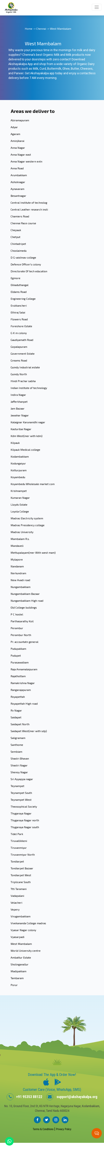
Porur (14, 985)
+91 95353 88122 (24, 1096)
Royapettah (18, 696)
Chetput (15, 236)
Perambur (17, 628)
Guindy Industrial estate (25, 367)
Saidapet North (20, 724)
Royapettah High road (24, 703)
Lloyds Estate (19, 504)
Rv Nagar (16, 710)
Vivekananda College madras (28, 923)
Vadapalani (17, 895)
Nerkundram (18, 573)
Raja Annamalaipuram (24, 669)
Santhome (17, 744)
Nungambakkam (20, 586)
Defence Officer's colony (26, 264)
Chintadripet (18, 243)
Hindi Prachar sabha (23, 381)
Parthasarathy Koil (22, 621)
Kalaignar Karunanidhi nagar (28, 422)
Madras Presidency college (27, 525)
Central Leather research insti (29, 209)
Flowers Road (19, 319)
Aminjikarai (17, 140)
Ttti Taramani (19, 888)
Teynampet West (21, 799)
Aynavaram (17, 188)
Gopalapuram (19, 346)
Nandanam (17, 566)
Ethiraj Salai (18, 312)
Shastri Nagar (19, 765)
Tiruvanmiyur (19, 847)
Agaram (15, 134)
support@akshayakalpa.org (71, 1097)
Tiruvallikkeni (19, 840)
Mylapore (17, 559)
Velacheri (16, 902)
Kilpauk (15, 442)
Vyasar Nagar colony (23, 930)
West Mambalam (21, 943)
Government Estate (23, 353)
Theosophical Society (24, 806)
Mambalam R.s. (20, 538)
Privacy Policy (63, 1129)
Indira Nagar (18, 394)
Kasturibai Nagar (21, 429)
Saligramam (18, 737)
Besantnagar (18, 195)
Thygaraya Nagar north (25, 820)
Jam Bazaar (17, 408)
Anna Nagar (18, 147)
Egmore (15, 278)
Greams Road (19, 360)
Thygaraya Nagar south (25, 827)
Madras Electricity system (27, 518)
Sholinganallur (19, 964)
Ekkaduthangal (19, 285)
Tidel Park (17, 834)
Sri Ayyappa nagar (22, 779)
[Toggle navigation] (96, 7)
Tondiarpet (17, 861)
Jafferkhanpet (19, 401)
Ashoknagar (18, 182)
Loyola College (20, 511)
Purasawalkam (20, 662)
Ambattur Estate (21, 957)
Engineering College (23, 298)
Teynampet (17, 786)
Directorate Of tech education (29, 271)
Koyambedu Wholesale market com (33, 484)
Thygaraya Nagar (21, 813)
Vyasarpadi (17, 936)
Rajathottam (18, 676)
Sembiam (16, 751)
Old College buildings (24, 607)
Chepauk (16, 230)
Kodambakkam (20, 456)
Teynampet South (21, 792)
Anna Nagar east (21, 154)
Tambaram (17, 978)
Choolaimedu (19, 250)
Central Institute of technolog (29, 202)
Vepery (15, 909)
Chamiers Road (20, 216)
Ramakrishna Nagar (23, 683)
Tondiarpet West (21, 875)
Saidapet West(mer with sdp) (29, 731)
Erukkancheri (19, 305)
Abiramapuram (20, 120)
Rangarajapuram (21, 689)
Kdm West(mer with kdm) (26, 436)
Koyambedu (18, 477)
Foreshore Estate (21, 326)
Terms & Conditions (43, 1129)
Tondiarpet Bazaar (22, 868)
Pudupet (16, 655)
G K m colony (19, 333)
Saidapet (16, 717)
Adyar (14, 127)
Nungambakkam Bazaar (25, 593)
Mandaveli (17, 545)
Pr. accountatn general (24, 641)
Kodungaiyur (18, 463)
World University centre (26, 950)
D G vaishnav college (23, 257)
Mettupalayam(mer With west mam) (33, 552)
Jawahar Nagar (20, 415)
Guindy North (19, 374)
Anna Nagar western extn (26, 161)
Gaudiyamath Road (22, 339)
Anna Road (17, 168)
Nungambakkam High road (27, 600)
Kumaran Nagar (20, 497)
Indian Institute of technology (29, 387)
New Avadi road (20, 580)
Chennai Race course (23, 223)
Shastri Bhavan (20, 758)
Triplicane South (21, 882)
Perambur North (21, 635)
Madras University (22, 532)
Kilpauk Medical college (25, 449)
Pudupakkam (18, 648)
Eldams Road (19, 291)
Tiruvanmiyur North (23, 854)
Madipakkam (18, 971)
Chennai (41, 28)
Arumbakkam (19, 175)
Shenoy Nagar (19, 772)
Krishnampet (19, 490)
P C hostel (17, 614)
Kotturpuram (19, 470)
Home (28, 28)
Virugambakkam (20, 916)
